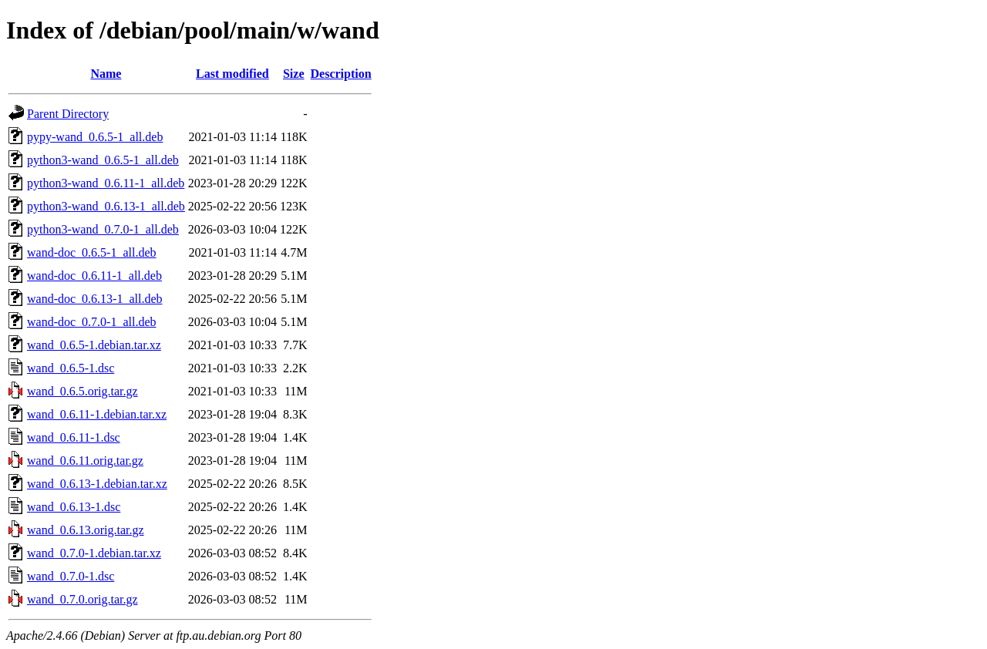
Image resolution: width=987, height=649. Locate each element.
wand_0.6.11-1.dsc (73, 437)
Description (341, 73)
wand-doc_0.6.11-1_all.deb (94, 275)
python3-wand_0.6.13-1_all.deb (106, 206)
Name (105, 73)
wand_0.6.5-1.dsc (70, 368)
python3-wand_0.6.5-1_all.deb (103, 159)
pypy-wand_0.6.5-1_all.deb (95, 136)
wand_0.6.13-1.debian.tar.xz (97, 483)
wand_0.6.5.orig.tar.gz (82, 391)
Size (294, 73)
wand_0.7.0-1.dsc (70, 576)
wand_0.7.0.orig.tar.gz (82, 599)
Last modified (232, 73)
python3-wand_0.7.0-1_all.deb (103, 229)
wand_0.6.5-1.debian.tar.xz (94, 344)
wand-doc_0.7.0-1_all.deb (92, 321)
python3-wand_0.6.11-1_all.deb (105, 183)
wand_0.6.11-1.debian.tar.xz (97, 414)
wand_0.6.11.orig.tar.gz (85, 460)
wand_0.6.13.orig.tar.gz (85, 529)
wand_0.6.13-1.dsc (73, 506)
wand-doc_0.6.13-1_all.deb (95, 298)
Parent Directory (68, 113)
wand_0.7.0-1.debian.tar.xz (94, 553)
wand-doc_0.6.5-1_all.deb (92, 252)
